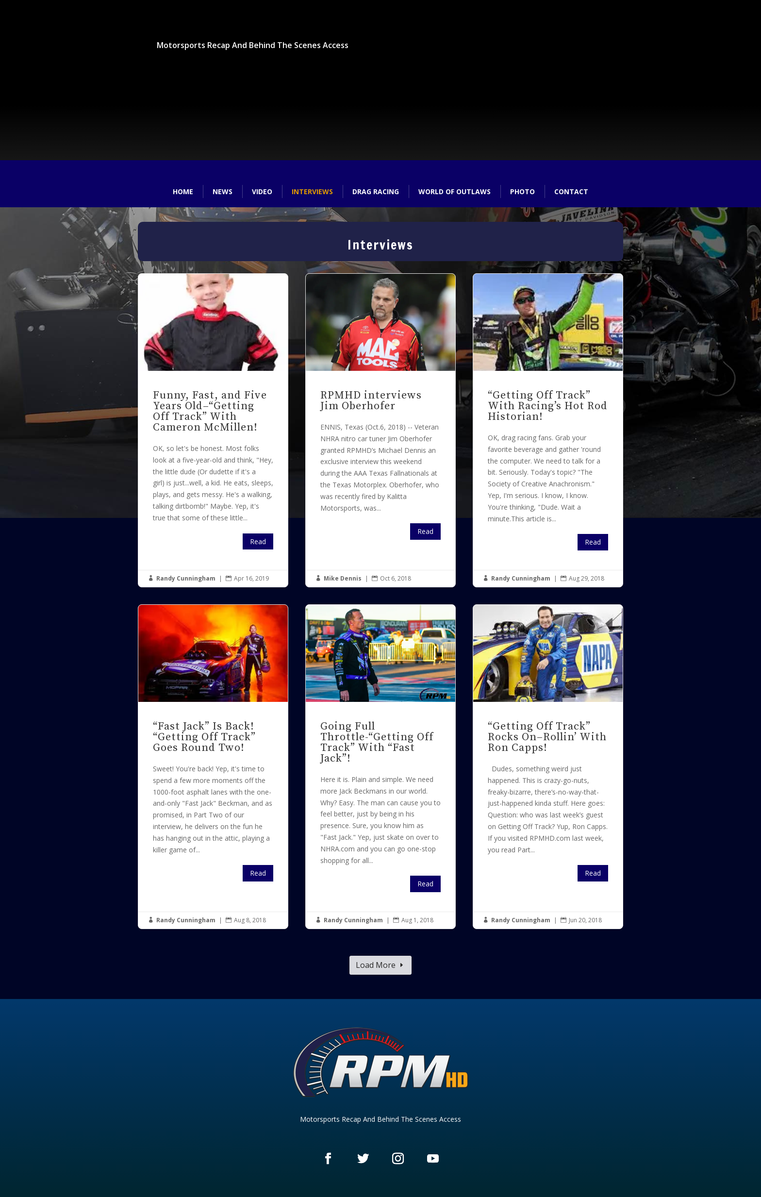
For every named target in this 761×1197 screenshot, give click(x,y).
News (222, 191)
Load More (376, 965)
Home (183, 191)
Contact (571, 191)
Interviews (312, 191)
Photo (522, 191)
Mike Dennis (343, 578)
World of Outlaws (454, 191)
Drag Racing (375, 191)
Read (258, 541)
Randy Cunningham (185, 578)
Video (262, 191)
